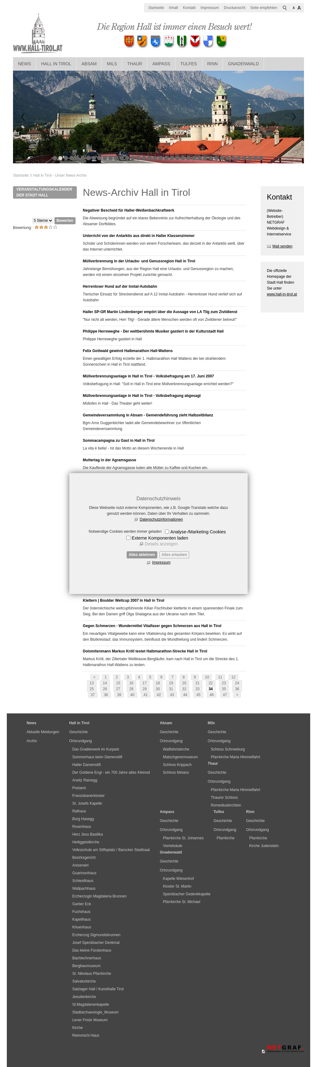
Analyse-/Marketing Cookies (198, 531)
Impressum (161, 562)
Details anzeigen (161, 543)
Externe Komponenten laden (160, 538)
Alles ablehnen (142, 555)
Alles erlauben (174, 555)
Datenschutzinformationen (161, 519)
